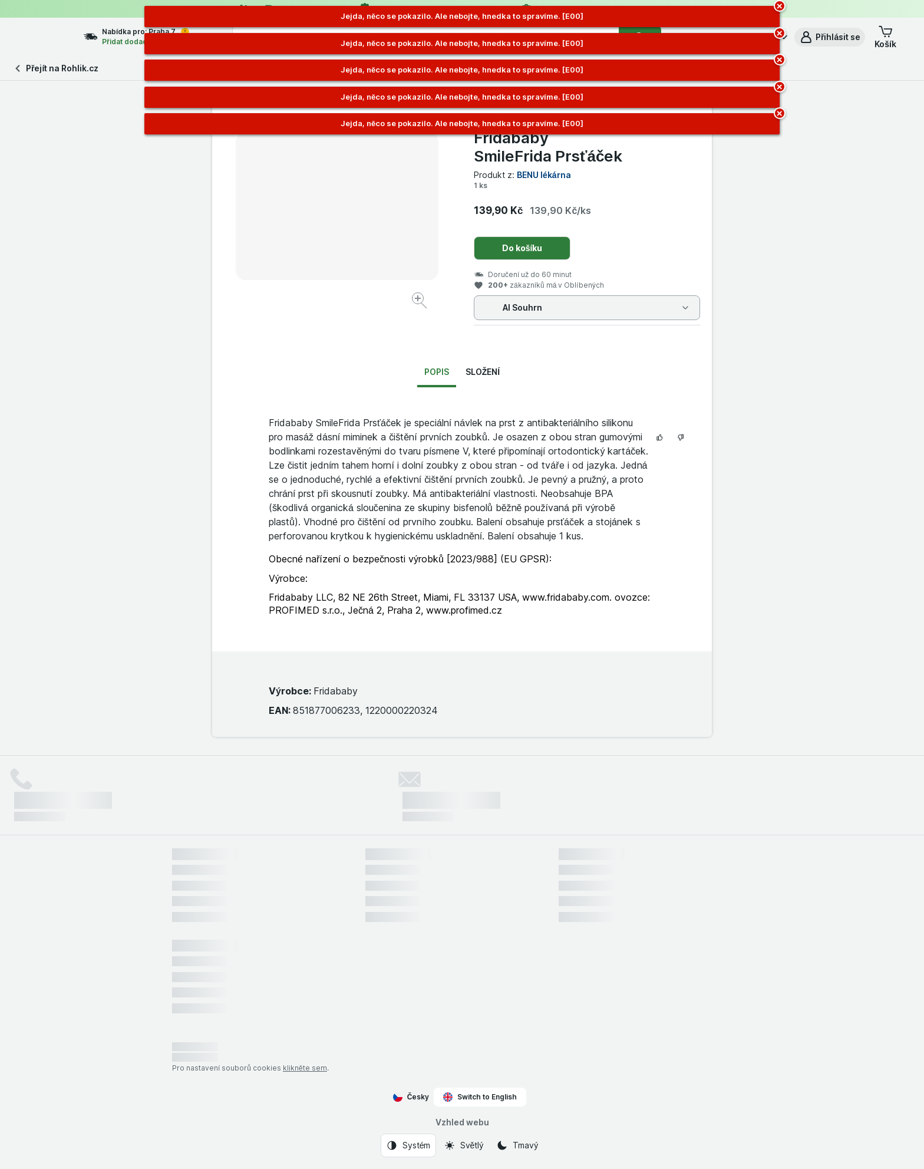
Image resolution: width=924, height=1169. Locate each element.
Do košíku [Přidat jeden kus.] (522, 248)
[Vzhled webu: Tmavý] (517, 1145)
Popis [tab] (436, 372)
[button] (829, 37)
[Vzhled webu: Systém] (408, 1145)
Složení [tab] (483, 372)
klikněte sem (305, 1067)
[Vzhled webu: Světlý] (463, 1145)
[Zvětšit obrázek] (420, 302)
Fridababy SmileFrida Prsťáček (548, 147)
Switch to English (480, 1097)
